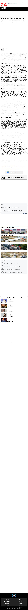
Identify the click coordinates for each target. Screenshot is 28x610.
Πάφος (22, 177)
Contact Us (21, 607)
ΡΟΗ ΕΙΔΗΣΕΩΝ (25, 213)
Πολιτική (6, 177)
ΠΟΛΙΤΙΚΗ (2, 265)
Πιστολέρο (9, 17)
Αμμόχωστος (3, 178)
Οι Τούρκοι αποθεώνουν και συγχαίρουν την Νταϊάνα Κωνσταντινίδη (10, 266)
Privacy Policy (14, 607)
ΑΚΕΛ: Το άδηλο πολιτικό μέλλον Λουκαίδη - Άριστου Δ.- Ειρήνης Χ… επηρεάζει (10, 169)
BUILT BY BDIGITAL (9, 608)
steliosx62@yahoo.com (6, 48)
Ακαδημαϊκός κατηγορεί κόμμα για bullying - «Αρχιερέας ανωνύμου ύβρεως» (11, 272)
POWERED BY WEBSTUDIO (18, 608)
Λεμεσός (16, 177)
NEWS (3, 8)
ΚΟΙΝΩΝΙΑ (2, 262)
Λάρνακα (19, 177)
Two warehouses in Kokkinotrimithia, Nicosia (7, 235)
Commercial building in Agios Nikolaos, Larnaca (7, 227)
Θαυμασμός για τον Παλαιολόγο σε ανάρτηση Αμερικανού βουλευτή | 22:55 (10, 207)
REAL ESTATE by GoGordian (14, 226)
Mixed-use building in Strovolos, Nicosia (6, 243)
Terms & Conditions (10, 607)
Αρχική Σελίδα (2, 17)
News (5, 17)
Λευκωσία (12, 177)
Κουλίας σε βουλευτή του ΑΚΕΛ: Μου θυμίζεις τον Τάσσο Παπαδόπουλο (10, 269)
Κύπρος (9, 177)
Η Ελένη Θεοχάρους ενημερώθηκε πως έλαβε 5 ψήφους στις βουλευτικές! (11, 263)
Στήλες (7, 17)
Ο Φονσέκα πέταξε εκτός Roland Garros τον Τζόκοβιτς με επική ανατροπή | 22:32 (11, 210)
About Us (18, 607)
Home (6, 607)
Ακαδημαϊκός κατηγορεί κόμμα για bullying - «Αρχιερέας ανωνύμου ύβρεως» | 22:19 (11, 211)
